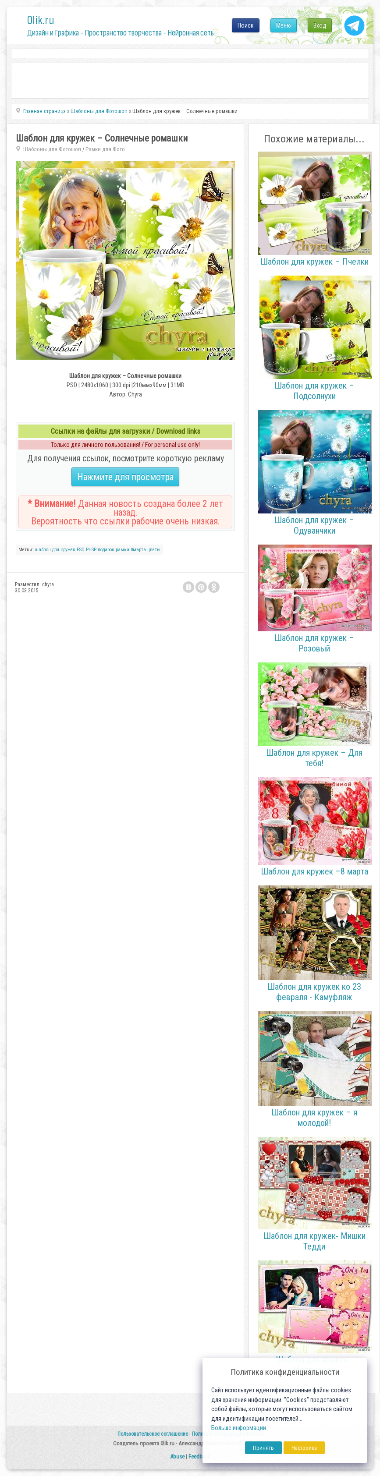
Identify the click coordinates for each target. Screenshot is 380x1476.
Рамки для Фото (105, 149)
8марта (138, 549)
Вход (319, 25)
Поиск (246, 25)
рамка (122, 549)
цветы (153, 549)
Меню (283, 25)
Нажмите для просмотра (125, 476)
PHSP (91, 549)
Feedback (199, 1456)
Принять (263, 1447)
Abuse (177, 1456)
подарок (106, 549)
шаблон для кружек (55, 549)
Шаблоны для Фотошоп (52, 149)
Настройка (304, 1447)
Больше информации (238, 1428)
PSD (81, 549)
